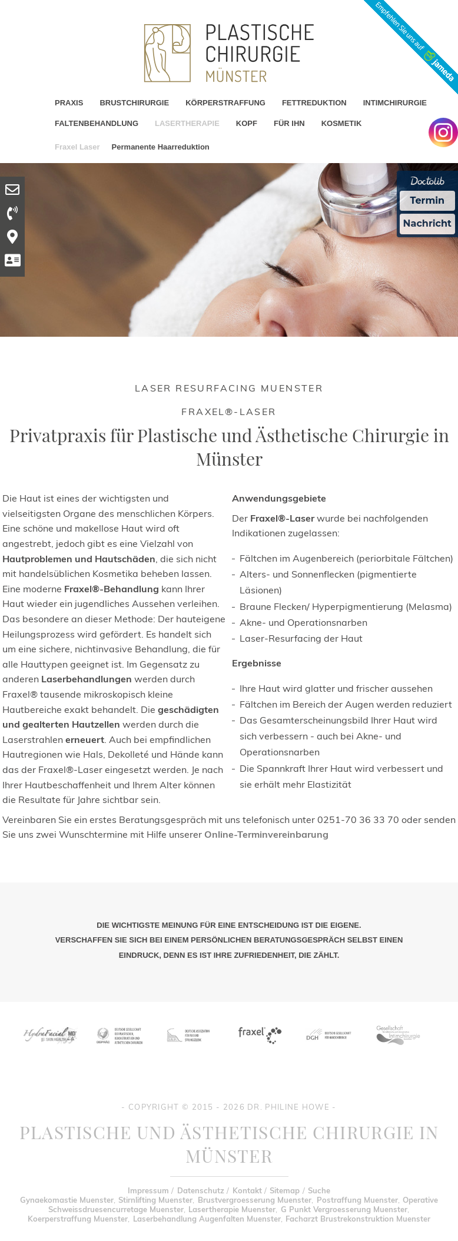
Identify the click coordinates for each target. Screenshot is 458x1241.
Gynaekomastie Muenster (67, 1199)
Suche (319, 1190)
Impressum (148, 1190)
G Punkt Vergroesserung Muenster (344, 1209)
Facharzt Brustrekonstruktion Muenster (358, 1218)
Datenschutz (200, 1190)
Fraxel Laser (77, 146)
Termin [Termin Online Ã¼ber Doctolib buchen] (427, 200)
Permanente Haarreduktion (161, 146)
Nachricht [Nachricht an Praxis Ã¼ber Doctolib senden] (427, 223)
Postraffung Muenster (357, 1199)
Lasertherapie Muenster (232, 1209)
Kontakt (247, 1190)
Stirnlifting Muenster (155, 1199)
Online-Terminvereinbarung (266, 834)
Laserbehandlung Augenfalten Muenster (207, 1218)
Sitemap (285, 1190)
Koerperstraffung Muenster (78, 1218)
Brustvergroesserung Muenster (254, 1199)
